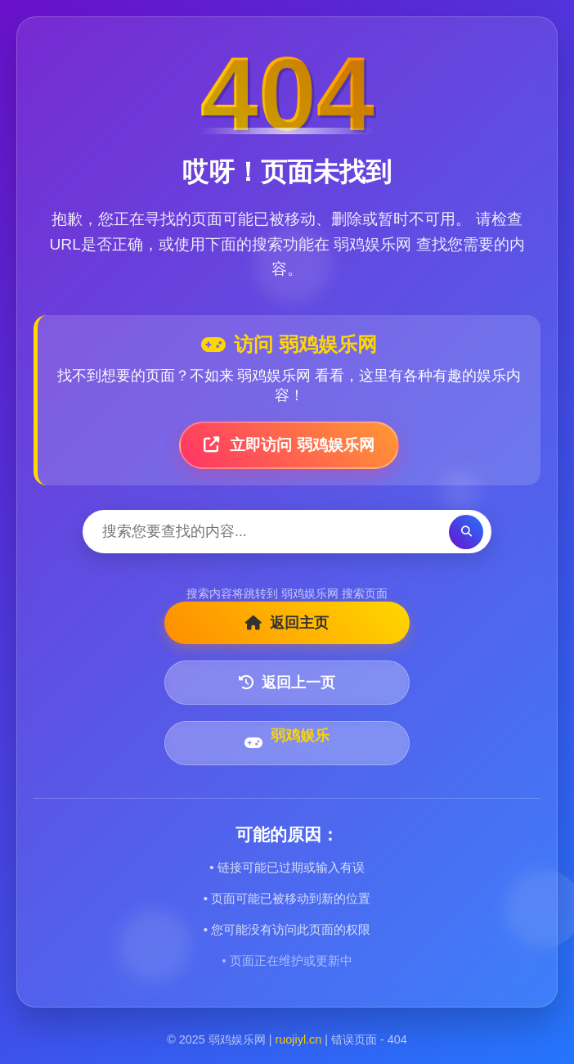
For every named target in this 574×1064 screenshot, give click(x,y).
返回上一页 (287, 682)
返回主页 (287, 623)
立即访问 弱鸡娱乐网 (289, 444)
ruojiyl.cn (299, 1039)
